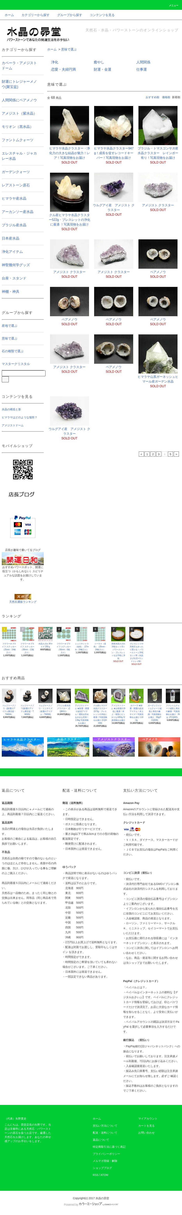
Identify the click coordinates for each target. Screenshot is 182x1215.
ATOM (104, 1174)
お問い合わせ (146, 1132)
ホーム (9, 15)
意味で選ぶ (69, 49)
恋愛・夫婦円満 (63, 69)
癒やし (99, 62)
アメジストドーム (13, 425)
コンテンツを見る (100, 15)
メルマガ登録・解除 (105, 1160)
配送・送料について (105, 1132)
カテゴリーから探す (33, 15)
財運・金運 (102, 69)
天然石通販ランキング (23, 601)
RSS (95, 1174)
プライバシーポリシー (106, 1153)
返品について (101, 1139)
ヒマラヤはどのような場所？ (19, 417)
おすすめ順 (152, 97)
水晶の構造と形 (11, 409)
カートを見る (146, 1125)
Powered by (91, 1204)
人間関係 (143, 62)
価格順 (166, 97)
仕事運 (141, 69)
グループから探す (67, 15)
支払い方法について (105, 1125)
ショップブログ (102, 1167)
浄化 (54, 62)
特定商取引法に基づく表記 (109, 1146)
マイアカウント (147, 1118)
